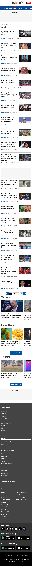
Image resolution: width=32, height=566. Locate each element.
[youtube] (15, 529)
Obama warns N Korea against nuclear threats (8, 282)
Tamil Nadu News (6, 507)
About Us (3, 413)
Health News (4, 475)
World (3, 75)
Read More (16, 385)
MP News (3, 502)
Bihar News (4, 492)
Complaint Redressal (6, 418)
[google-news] (24, 529)
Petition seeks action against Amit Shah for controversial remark (7, 208)
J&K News (4, 516)
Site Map (5, 559)
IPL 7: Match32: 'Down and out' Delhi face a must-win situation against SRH (9, 195)
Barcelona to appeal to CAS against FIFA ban (8, 81)
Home (3, 8)
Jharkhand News (5, 499)
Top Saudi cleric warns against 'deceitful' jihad (8, 69)
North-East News (5, 504)
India (25, 8)
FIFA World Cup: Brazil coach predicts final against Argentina (8, 119)
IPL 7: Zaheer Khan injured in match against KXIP (8, 245)
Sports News (4, 466)
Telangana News (20, 497)
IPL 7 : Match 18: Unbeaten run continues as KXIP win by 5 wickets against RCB (8, 270)
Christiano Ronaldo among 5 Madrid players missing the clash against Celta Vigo (9, 183)
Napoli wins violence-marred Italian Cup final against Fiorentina (8, 257)
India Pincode (5, 444)
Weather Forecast (6, 442)
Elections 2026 (11, 8)
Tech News (4, 468)
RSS (22, 561)
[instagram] (11, 529)
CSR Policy (12, 561)
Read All (16, 353)
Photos (3, 458)
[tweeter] (7, 529)
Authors (3, 430)
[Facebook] (3, 529)
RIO (18, 561)
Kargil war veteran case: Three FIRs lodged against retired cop (9, 57)
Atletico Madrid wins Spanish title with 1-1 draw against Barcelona (9, 131)
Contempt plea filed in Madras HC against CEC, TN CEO (9, 220)
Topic (7, 24)
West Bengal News (21, 499)
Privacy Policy (25, 559)
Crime (3, 38)
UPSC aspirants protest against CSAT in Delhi (8, 106)
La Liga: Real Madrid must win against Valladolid (9, 232)
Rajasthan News (20, 495)
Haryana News (5, 497)
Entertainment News (6, 463)
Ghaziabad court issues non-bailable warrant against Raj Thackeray (8, 144)
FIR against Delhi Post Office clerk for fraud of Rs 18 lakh (9, 33)
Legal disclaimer (14, 559)
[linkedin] (20, 529)
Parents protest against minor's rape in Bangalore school (9, 94)
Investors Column (6, 423)
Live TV (3, 428)
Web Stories (4, 433)
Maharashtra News (21, 492)
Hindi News (4, 425)
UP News (3, 509)
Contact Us (4, 411)
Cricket (3, 162)
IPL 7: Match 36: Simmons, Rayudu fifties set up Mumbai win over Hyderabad (8, 157)
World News (4, 456)
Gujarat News (5, 514)
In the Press (4, 421)
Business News (5, 473)
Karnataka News (5, 519)
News (2, 24)
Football (3, 88)
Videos (20, 8)
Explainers (4, 470)
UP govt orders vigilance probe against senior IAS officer (8, 45)
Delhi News (4, 495)
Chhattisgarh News (6, 511)
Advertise (3, 416)
